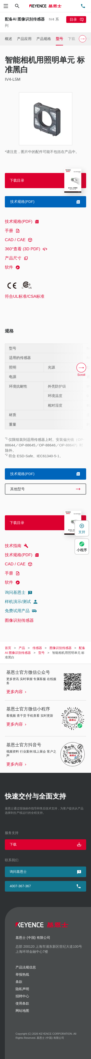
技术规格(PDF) (23, 221)
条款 (19, 982)
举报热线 (22, 974)
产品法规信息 (26, 967)
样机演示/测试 (22, 601)
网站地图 (22, 1011)
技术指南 (17, 545)
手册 (13, 230)
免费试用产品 (21, 611)
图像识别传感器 (19, 620)
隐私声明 (22, 989)
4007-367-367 (20, 886)
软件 (13, 267)
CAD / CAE (19, 240)
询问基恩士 (19, 592)
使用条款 (22, 1003)
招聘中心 (22, 996)
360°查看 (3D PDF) (27, 249)
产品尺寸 (17, 258)
